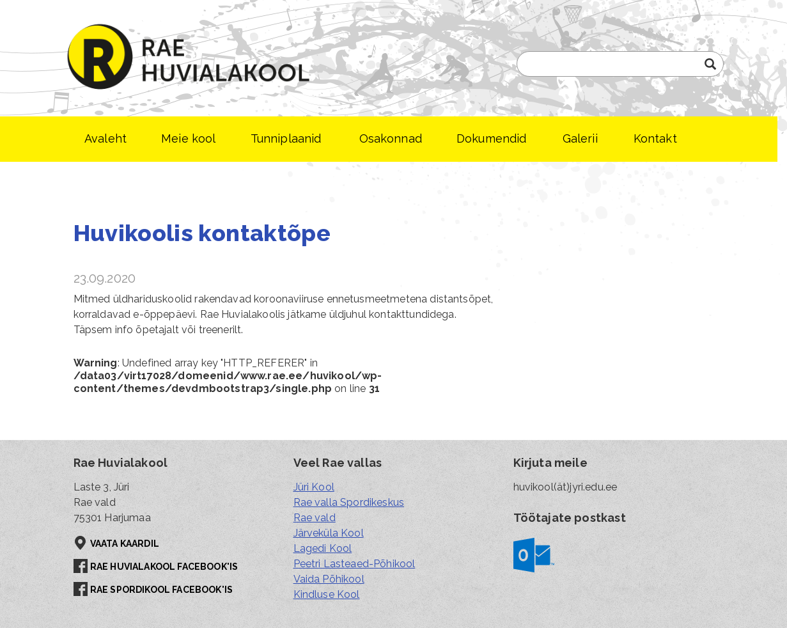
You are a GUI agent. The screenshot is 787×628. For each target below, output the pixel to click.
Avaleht (105, 138)
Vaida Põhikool (328, 579)
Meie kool (188, 138)
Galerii (580, 138)
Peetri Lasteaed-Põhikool (354, 564)
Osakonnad (390, 138)
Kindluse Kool (326, 594)
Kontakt (655, 138)
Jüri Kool (313, 487)
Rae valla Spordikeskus (349, 502)
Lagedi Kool (322, 548)
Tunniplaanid (286, 138)
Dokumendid (491, 138)
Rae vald (314, 518)
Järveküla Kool (328, 533)
